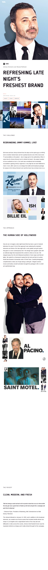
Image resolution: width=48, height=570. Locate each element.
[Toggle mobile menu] (45, 2)
